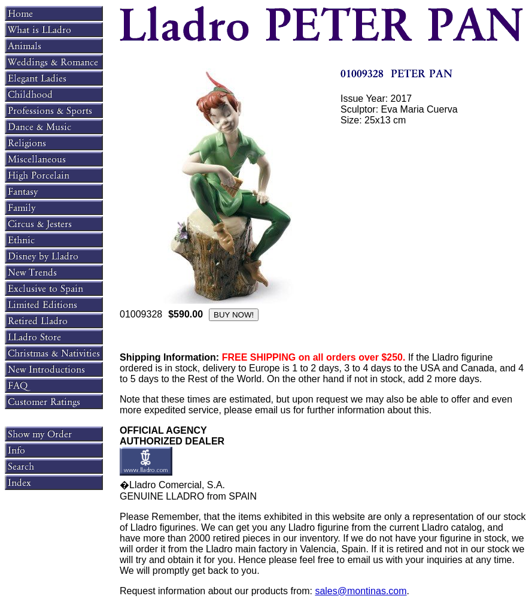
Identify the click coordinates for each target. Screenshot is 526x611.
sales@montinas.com (360, 591)
